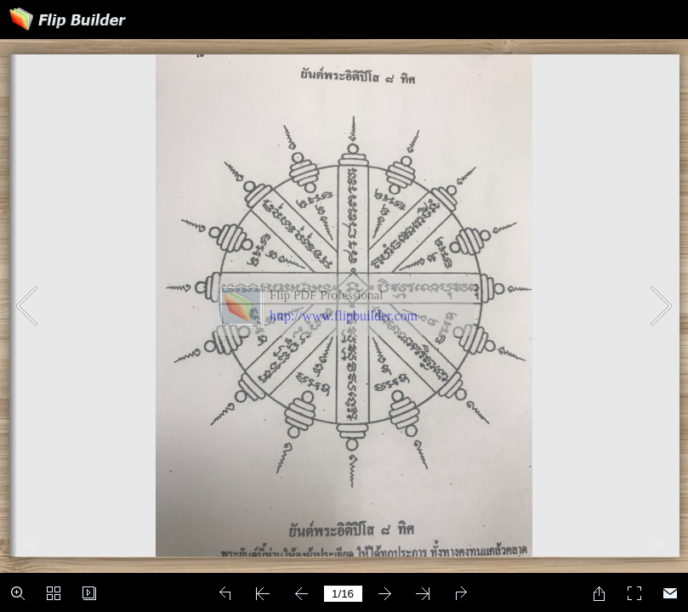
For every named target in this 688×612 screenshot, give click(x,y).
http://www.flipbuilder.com (344, 316)
